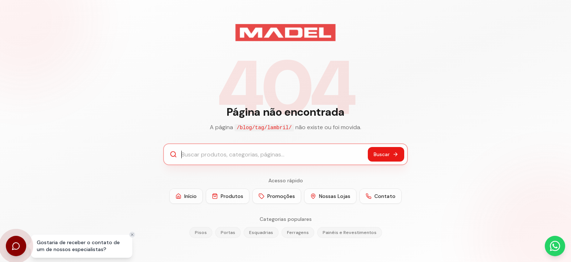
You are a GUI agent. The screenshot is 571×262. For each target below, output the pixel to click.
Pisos (201, 232)
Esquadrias (261, 232)
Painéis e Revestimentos (350, 232)
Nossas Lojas (330, 196)
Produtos (227, 196)
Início (186, 196)
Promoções (277, 196)
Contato (380, 196)
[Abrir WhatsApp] (555, 246)
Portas (228, 232)
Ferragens (298, 232)
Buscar (386, 154)
